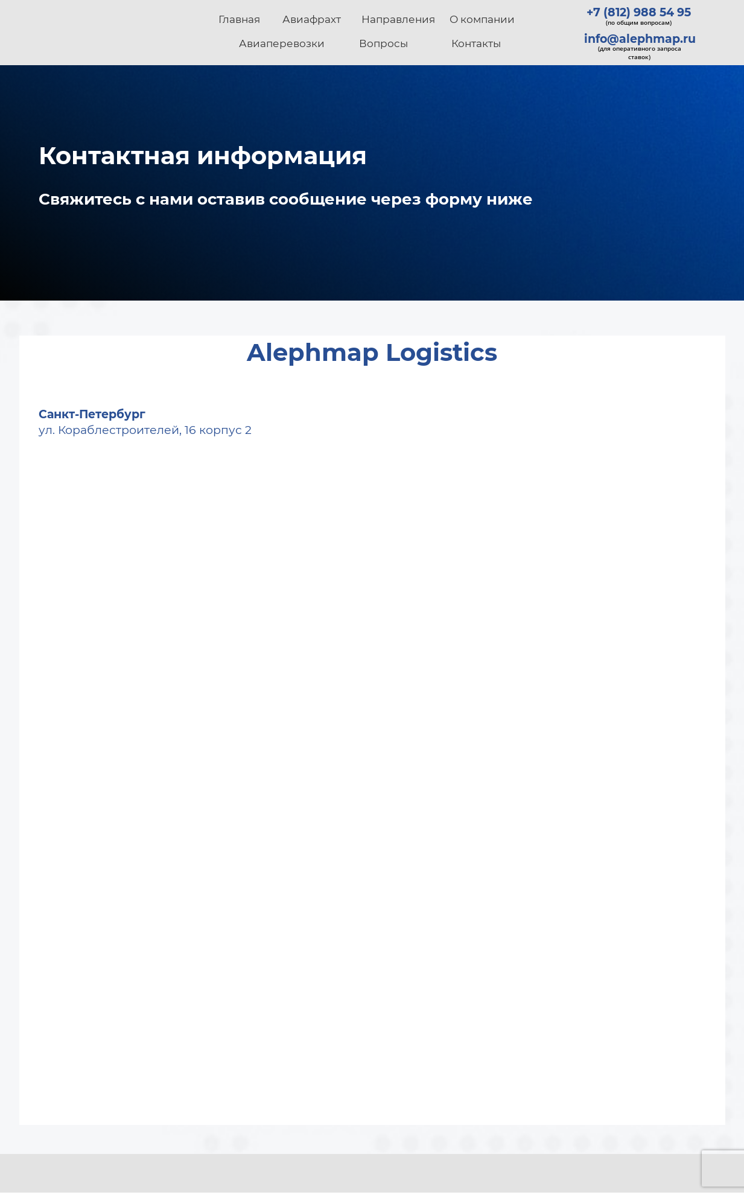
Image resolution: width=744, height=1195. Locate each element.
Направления (398, 19)
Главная (239, 19)
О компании (482, 19)
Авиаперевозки (282, 43)
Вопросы (383, 43)
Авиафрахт (311, 19)
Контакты (476, 43)
